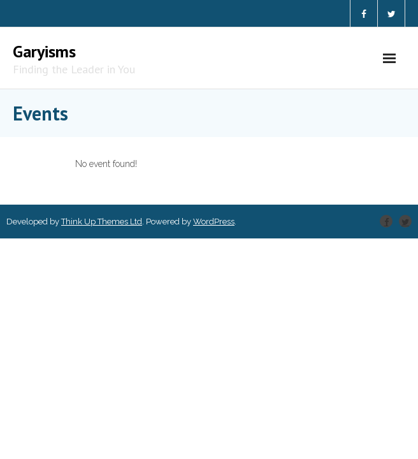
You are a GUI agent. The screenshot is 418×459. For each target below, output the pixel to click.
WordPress (213, 221)
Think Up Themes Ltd (101, 221)
